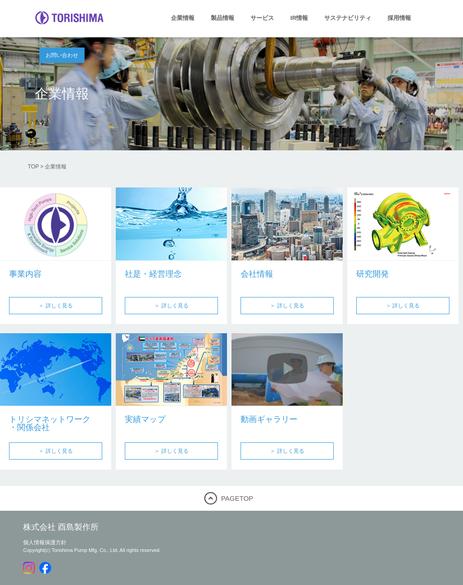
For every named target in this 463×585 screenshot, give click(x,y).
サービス (262, 17)
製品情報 (222, 17)
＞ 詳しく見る (55, 305)
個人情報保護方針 (44, 542)
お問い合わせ (62, 55)
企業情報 (182, 17)
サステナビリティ (347, 17)
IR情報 (299, 17)
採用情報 (399, 17)
